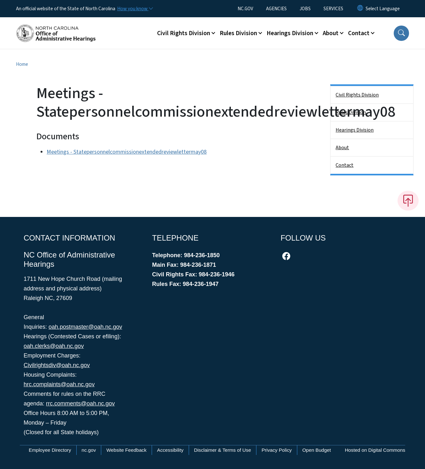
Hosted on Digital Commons (375, 450)
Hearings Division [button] (290, 33)
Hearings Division (355, 130)
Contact (344, 165)
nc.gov (89, 450)
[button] (401, 33)
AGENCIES (276, 8)
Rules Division (351, 112)
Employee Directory (50, 450)
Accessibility (170, 450)
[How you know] (134, 8)
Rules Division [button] (238, 33)
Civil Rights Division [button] (183, 33)
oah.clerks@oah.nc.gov (54, 346)
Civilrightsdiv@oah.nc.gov (57, 365)
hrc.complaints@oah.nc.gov (59, 384)
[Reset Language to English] (360, 8)
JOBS (305, 8)
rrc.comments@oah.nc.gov (80, 403)
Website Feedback (126, 450)
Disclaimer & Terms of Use (222, 450)
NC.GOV (245, 8)
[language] (383, 8)
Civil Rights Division (357, 94)
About (342, 147)
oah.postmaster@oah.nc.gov (85, 327)
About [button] (330, 33)
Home (22, 64)
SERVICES (333, 8)
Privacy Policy (277, 450)
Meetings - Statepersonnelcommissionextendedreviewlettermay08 (127, 152)
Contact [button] (358, 33)
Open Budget (316, 450)
